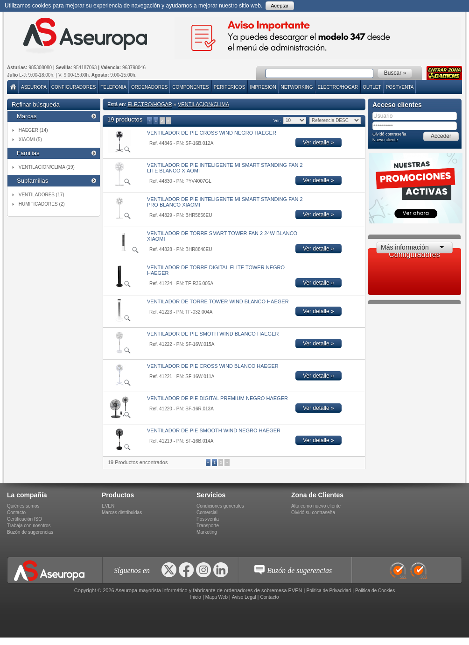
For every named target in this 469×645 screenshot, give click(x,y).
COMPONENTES (190, 87)
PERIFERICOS (229, 87)
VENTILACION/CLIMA (203, 104)
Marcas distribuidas (122, 512)
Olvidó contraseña (389, 134)
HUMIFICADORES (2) (42, 204)
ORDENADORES (149, 87)
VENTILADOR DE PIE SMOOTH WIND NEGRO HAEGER (213, 430)
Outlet (372, 87)
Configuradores (73, 87)
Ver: (276, 120)
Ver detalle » (318, 142)
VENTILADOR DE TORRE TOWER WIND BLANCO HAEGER (218, 301)
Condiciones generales (220, 506)
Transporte (207, 525)
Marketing (206, 532)
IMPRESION (263, 87)
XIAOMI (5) (30, 139)
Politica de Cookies (375, 590)
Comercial (206, 512)
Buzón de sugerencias (30, 532)
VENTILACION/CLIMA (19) (47, 167)
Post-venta (207, 519)
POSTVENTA (400, 87)
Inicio (195, 597)
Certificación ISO (24, 519)
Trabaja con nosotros (29, 525)
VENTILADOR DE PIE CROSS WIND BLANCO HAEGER (213, 366)
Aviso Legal (244, 597)
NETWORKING (297, 87)
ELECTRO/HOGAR (338, 87)
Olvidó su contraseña (313, 512)
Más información (405, 247)
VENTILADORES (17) (41, 194)
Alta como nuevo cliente (316, 506)
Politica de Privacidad (329, 590)
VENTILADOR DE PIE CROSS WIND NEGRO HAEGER (211, 133)
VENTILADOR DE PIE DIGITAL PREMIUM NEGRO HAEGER (217, 398)
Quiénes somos (23, 506)
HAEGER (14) (33, 130)
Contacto (16, 512)
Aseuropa (34, 87)
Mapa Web (216, 597)
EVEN (108, 506)
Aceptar (279, 5)
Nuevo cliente (385, 139)
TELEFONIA (113, 87)
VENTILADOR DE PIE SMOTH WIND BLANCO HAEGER (213, 334)
